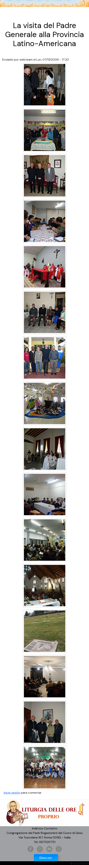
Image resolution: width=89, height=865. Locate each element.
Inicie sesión (12, 793)
